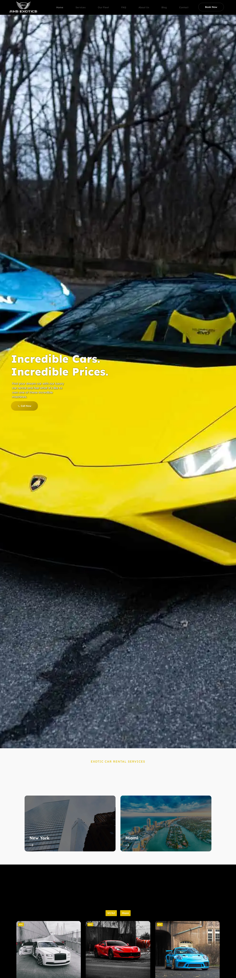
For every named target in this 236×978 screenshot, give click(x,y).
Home (60, 4)
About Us (148, 4)
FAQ (127, 4)
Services (82, 4)
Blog (169, 4)
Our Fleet (106, 4)
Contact (190, 4)
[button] (21, 924)
